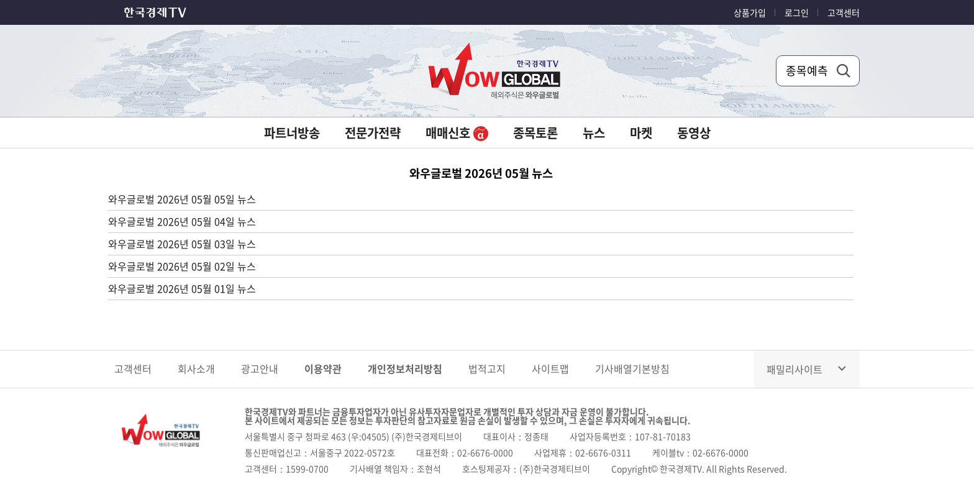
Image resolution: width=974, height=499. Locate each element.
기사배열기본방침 (632, 368)
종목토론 (535, 133)
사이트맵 (550, 368)
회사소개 (196, 368)
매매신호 (457, 133)
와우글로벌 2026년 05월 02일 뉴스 (182, 266)
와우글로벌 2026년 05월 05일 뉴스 (182, 198)
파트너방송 (292, 133)
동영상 (694, 133)
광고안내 (259, 368)
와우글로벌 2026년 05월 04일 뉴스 (182, 221)
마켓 (641, 133)
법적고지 (487, 368)
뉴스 (594, 133)
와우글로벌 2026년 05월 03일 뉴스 (182, 243)
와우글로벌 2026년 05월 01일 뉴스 (182, 288)
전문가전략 (373, 133)
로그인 (797, 12)
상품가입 (750, 12)
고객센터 (843, 12)
